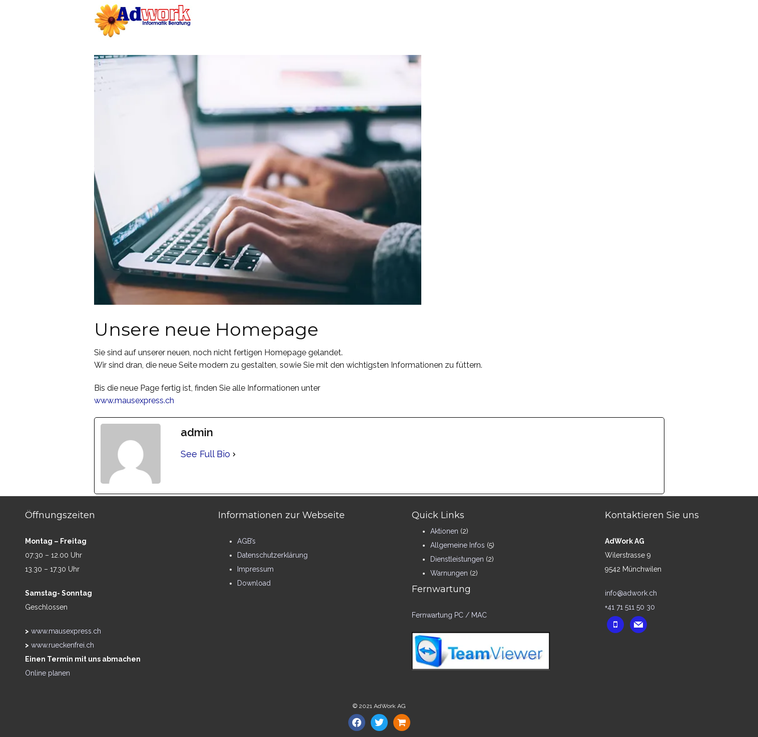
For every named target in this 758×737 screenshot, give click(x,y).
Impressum (255, 569)
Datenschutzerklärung (272, 555)
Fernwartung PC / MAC (449, 615)
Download (254, 583)
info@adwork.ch (631, 593)
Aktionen (444, 531)
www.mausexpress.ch (134, 400)
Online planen (47, 673)
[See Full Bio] (234, 454)
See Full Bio (205, 454)
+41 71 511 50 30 (630, 607)
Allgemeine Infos (457, 545)
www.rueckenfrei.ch (62, 645)
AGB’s (246, 541)
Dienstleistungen (457, 559)
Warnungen (449, 573)
